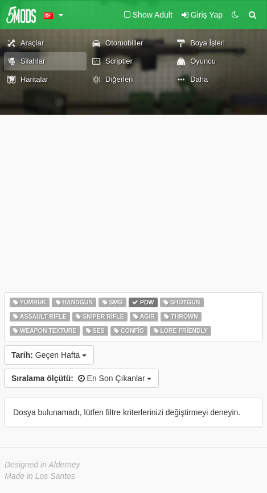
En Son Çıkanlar (81, 378)
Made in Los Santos (40, 476)
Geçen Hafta (49, 355)
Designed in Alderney (42, 464)
